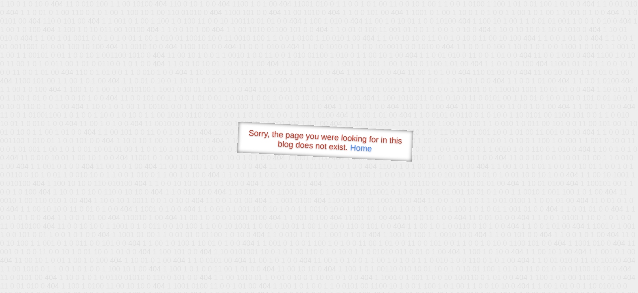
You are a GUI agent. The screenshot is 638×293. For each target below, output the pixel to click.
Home (361, 148)
